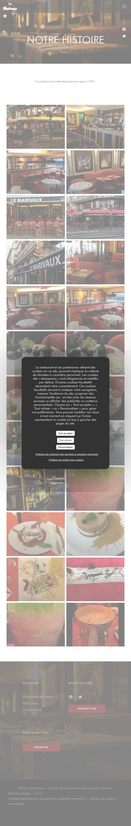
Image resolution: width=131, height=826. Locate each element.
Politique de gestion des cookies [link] (66, 459)
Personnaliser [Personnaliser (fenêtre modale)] (65, 447)
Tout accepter (65, 433)
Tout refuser (65, 440)
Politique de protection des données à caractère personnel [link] (66, 454)
